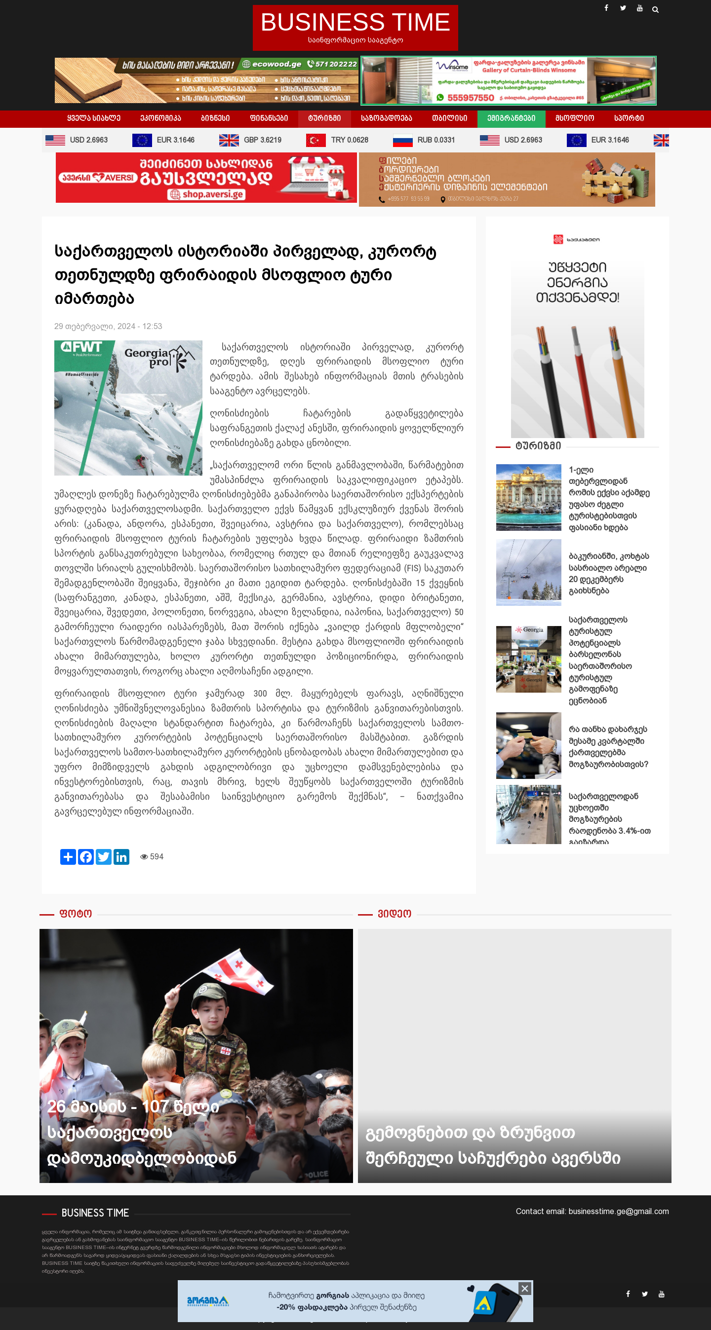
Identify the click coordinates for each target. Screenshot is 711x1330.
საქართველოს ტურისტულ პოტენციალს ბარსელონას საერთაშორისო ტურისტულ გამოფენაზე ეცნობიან (528, 659)
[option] (577, 500)
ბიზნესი (215, 118)
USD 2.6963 (78, 140)
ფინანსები (269, 118)
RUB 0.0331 (426, 140)
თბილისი (450, 118)
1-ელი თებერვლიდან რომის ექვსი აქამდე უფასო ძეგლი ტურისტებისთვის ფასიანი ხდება (528, 497)
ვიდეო (395, 915)
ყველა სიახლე (93, 118)
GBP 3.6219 (252, 140)
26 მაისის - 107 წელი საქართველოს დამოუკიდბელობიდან (196, 1056)
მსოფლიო (574, 118)
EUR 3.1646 (165, 140)
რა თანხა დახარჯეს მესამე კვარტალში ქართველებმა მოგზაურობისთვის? (528, 745)
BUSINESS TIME (355, 22)
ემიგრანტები (511, 118)
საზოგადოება (386, 118)
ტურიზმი (324, 118)
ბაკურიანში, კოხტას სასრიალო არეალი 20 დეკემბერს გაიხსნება (528, 572)
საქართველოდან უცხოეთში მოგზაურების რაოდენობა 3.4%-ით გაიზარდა (528, 818)
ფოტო (75, 915)
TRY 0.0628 (339, 140)
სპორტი (629, 118)
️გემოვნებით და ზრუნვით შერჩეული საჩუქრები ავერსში (515, 1056)
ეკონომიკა (160, 118)
